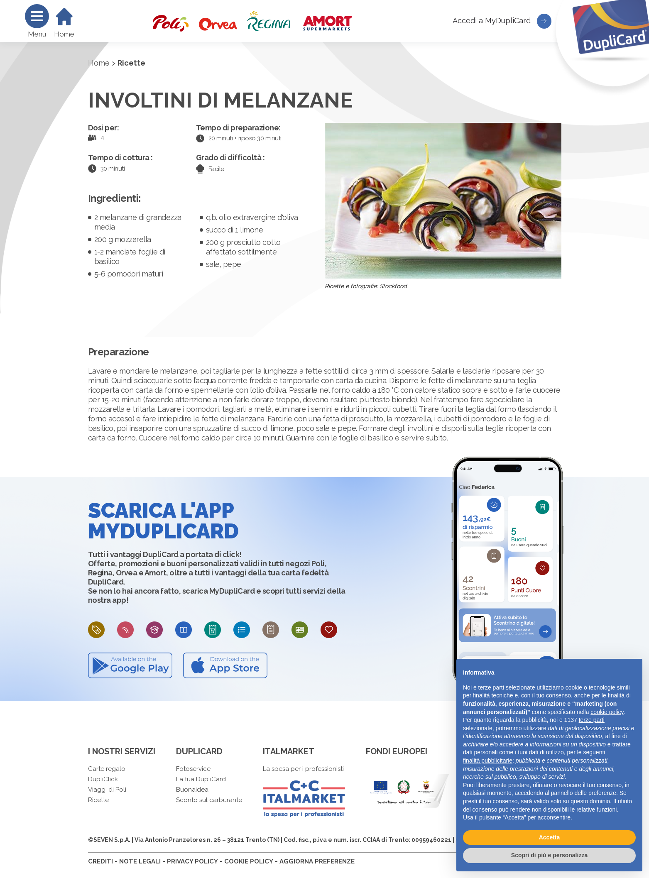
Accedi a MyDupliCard (502, 21)
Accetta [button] (549, 837)
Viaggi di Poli (107, 789)
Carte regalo (106, 769)
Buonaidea (192, 789)
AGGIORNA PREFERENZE (317, 861)
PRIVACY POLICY (192, 861)
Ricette (98, 800)
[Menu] (37, 16)
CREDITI (100, 861)
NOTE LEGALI (140, 861)
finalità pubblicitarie (487, 760)
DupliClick (103, 779)
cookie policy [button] (606, 712)
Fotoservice (193, 769)
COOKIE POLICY (248, 861)
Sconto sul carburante (209, 800)
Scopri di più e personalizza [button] (549, 855)
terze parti (592, 720)
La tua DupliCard (201, 779)
